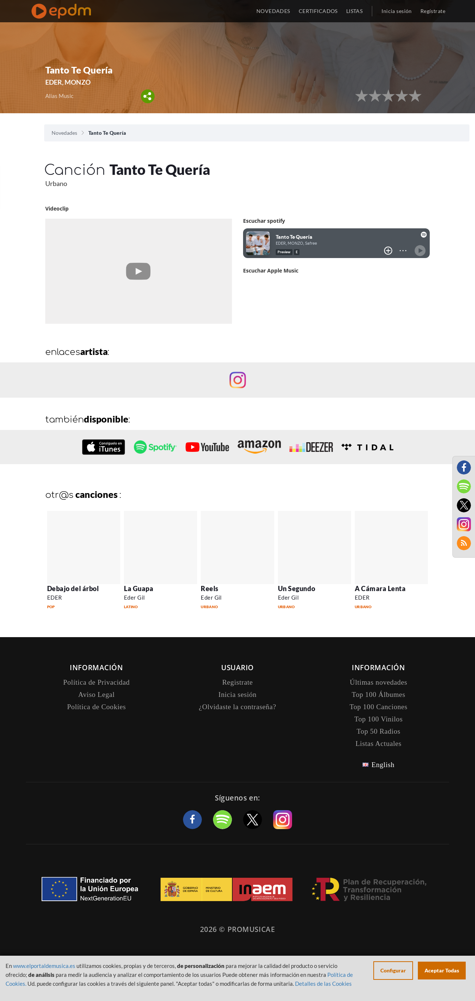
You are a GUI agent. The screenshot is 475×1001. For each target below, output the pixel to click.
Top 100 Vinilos (378, 719)
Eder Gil (134, 597)
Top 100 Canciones (378, 707)
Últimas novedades (378, 682)
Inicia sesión (396, 11)
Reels (210, 588)
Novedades (64, 133)
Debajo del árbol (73, 588)
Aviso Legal (96, 694)
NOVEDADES (273, 11)
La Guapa (138, 588)
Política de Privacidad (96, 682)
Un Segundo (296, 588)
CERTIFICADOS (318, 11)
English (382, 765)
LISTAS (354, 11)
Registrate (237, 682)
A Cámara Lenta (380, 588)
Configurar (393, 970)
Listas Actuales (379, 743)
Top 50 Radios (378, 731)
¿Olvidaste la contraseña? (237, 707)
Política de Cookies (96, 707)
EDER (54, 597)
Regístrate (432, 11)
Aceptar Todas (442, 970)
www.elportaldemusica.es (44, 965)
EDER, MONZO (68, 82)
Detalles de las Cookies (323, 983)
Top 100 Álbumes (378, 694)
